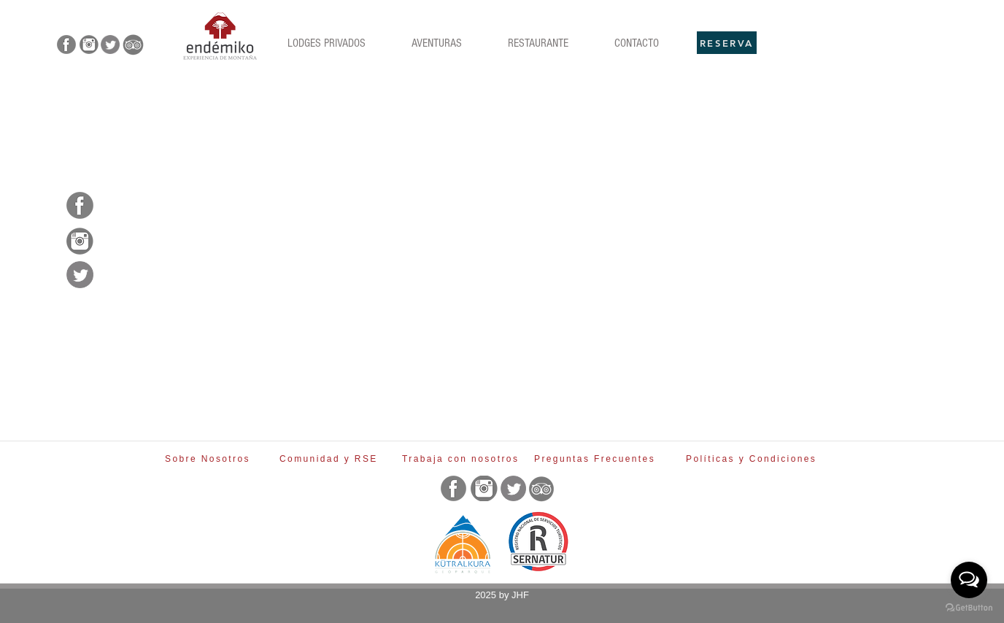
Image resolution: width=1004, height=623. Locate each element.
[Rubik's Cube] (220, 36)
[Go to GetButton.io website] (969, 608)
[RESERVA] (727, 42)
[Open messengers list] (969, 580)
